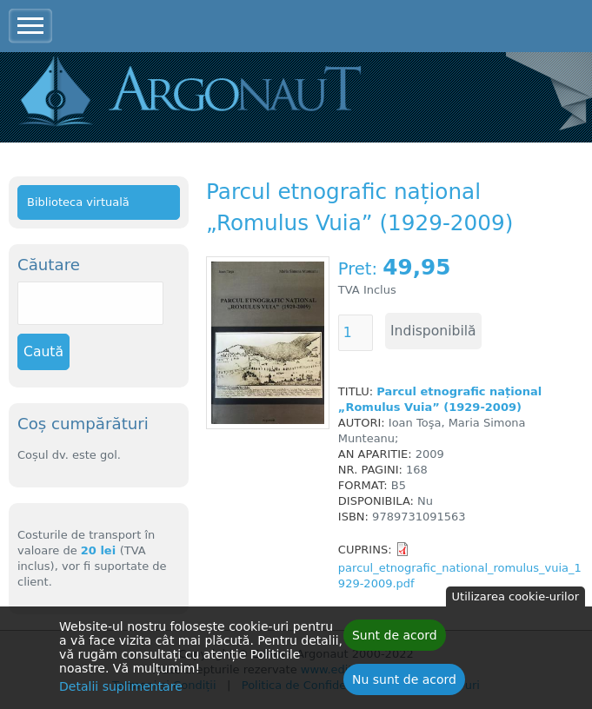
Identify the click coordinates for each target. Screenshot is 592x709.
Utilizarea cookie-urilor (515, 600)
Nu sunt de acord (404, 684)
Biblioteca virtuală (78, 202)
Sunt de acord (394, 639)
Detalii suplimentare (121, 691)
